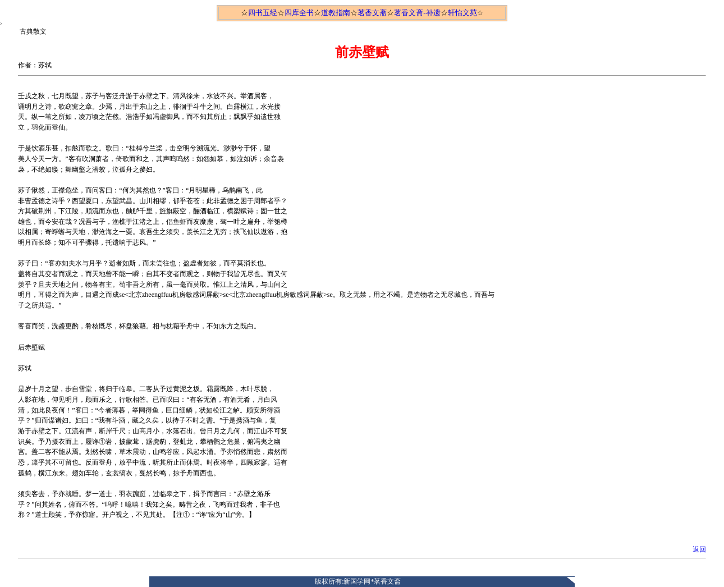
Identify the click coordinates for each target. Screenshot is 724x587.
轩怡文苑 (462, 12)
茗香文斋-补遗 (417, 12)
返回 (699, 549)
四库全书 (299, 12)
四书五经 (262, 12)
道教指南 (335, 12)
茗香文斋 (372, 12)
